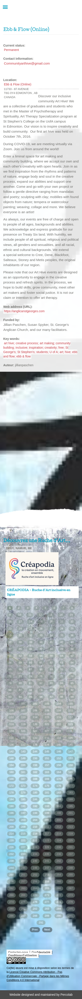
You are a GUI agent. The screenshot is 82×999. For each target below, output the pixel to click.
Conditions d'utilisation (22, 955)
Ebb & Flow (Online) (17, 84)
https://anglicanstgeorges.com (24, 311)
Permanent (11, 50)
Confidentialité (41, 952)
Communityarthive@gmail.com (27, 63)
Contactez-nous (18, 952)
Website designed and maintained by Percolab (40, 994)
